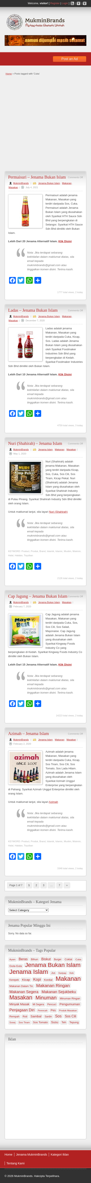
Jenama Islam (45, 449)
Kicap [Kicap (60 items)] (26, 979)
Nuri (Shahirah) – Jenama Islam (35, 443)
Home (9, 73)
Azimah (53, 801)
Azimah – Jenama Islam (28, 733)
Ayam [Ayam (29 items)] (13, 959)
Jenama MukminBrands (31, 1154)
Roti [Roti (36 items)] (25, 1016)
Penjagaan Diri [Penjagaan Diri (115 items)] (22, 1010)
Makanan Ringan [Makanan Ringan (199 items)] (53, 985)
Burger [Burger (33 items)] (57, 959)
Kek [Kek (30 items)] (71, 973)
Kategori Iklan (60, 1154)
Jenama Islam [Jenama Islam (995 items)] (29, 971)
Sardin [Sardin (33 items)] (48, 1016)
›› (67, 885)
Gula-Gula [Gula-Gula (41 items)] (16, 966)
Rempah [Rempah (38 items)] (14, 1016)
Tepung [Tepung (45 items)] (74, 1022)
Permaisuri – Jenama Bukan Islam (37, 177)
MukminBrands (21, 183)
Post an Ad (69, 59)
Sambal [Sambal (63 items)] (36, 1016)
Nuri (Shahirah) (58, 511)
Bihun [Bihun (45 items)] (34, 959)
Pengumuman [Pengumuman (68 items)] (70, 1004)
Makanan (67, 183)
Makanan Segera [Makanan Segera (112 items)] (24, 992)
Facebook (78, 3)
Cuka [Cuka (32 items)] (78, 959)
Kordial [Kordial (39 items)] (48, 979)
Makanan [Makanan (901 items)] (68, 978)
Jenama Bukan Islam (49, 183)
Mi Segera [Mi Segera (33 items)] (38, 1004)
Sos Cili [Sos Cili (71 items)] (70, 1016)
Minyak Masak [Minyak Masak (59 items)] (20, 1004)
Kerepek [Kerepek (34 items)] (14, 979)
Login (65, 3)
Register (55, 3)
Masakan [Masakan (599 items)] (21, 997)
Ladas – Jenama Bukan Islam (33, 310)
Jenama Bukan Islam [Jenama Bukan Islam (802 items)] (53, 965)
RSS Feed (72, 3)
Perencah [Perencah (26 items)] (43, 1010)
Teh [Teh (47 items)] (63, 1022)
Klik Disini (65, 241)
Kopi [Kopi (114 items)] (37, 979)
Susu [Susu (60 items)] (54, 1022)
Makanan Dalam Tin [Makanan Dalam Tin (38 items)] (21, 986)
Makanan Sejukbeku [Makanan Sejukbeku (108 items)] (59, 992)
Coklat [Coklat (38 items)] (68, 959)
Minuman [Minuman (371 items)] (46, 997)
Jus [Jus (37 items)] (53, 973)
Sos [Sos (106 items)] (58, 1016)
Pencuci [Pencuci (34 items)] (51, 1004)
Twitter (84, 3)
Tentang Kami (16, 1163)
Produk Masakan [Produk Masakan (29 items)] (68, 1010)
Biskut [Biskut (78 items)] (46, 959)
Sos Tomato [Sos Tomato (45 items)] (40, 1022)
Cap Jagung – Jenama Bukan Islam (38, 596)
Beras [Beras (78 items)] (23, 959)
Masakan (13, 187)
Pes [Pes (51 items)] (53, 1010)
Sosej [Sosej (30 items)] (12, 1022)
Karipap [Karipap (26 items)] (62, 973)
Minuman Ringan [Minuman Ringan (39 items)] (70, 998)
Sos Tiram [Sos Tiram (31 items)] (24, 1022)
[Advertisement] (45, 123)
